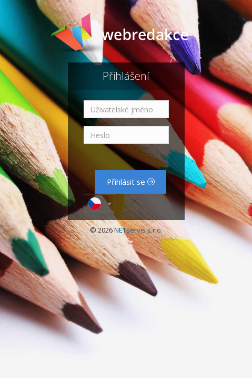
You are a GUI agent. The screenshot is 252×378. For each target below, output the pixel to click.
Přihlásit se (131, 181)
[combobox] (99, 203)
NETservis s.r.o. (138, 230)
